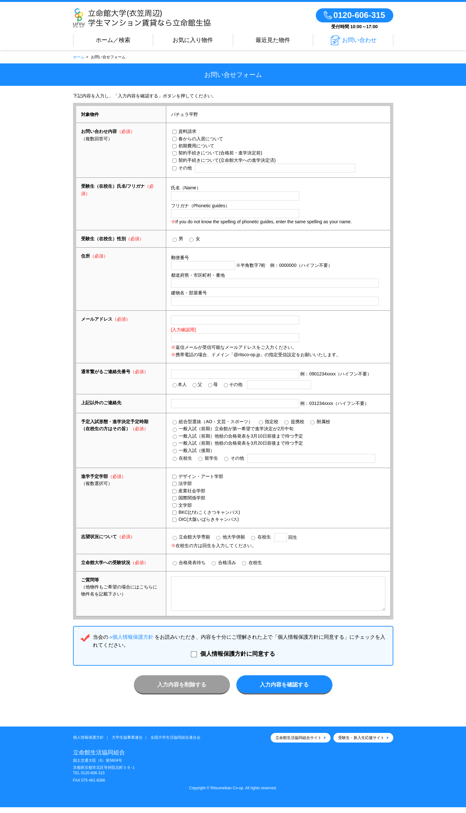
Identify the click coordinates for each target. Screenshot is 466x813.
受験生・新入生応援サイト (361, 743)
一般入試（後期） (194, 450)
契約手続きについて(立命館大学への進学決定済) (224, 160)
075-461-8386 (93, 786)
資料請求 (184, 131)
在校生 (182, 458)
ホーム (79, 57)
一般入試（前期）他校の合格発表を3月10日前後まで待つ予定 (238, 436)
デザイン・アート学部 (198, 476)
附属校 (320, 421)
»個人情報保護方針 (131, 642)
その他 (182, 167)
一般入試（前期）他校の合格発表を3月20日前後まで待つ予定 (238, 443)
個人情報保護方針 (88, 743)
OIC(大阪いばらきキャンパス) (205, 519)
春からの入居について (198, 138)
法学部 (182, 483)
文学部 (182, 505)
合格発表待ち (189, 562)
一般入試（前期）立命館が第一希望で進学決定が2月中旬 (233, 428)
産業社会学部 (189, 490)
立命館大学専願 (191, 537)
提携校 (294, 421)
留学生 (208, 458)
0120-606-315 (93, 778)
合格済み (224, 562)
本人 (180, 384)
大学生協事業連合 (127, 743)
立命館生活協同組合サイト (298, 743)
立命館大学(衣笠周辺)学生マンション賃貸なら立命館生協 (160, 18)
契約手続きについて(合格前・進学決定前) (217, 152)
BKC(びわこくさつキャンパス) (206, 512)
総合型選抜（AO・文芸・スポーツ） (213, 421)
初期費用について (193, 145)
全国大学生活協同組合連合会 (175, 743)
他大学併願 (230, 537)
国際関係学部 (189, 497)
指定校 (269, 421)
